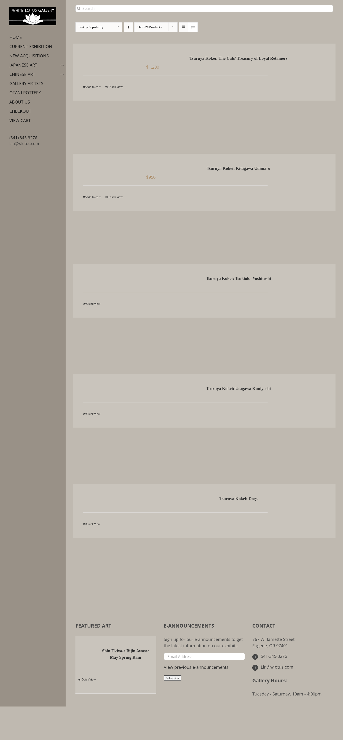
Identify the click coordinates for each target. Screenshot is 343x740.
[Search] (78, 8)
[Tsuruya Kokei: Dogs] (107, 499)
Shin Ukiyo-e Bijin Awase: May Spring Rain (125, 654)
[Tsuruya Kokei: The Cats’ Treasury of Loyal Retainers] (107, 58)
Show (150, 27)
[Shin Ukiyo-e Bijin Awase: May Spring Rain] (88, 651)
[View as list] (193, 27)
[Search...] (204, 8)
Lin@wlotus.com (24, 143)
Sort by (91, 27)
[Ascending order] (128, 27)
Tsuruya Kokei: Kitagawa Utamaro (238, 168)
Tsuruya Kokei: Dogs (238, 498)
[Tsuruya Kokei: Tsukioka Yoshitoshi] (107, 279)
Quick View (115, 87)
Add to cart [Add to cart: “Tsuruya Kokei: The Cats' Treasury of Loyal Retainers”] (93, 87)
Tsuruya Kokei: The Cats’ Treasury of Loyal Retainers (238, 58)
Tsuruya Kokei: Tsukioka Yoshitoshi (238, 278)
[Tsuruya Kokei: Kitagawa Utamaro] (107, 168)
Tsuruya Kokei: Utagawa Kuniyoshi (238, 388)
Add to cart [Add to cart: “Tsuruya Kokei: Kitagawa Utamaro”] (93, 197)
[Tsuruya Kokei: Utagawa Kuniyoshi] (107, 389)
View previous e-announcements (196, 667)
